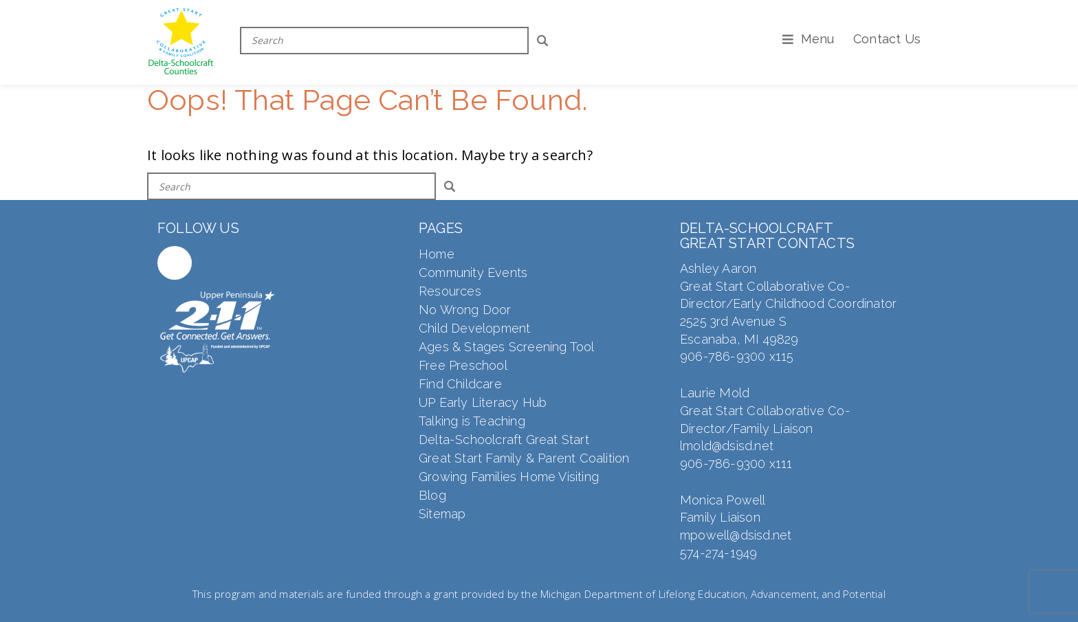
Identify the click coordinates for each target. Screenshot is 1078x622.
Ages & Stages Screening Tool (507, 347)
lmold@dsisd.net (726, 445)
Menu (818, 39)
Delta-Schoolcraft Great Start (504, 439)
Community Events (473, 272)
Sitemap (442, 514)
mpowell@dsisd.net (735, 535)
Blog (432, 495)
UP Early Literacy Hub (483, 402)
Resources (450, 291)
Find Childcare (460, 384)
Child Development (474, 328)
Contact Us (887, 39)
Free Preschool (463, 365)
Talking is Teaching (472, 421)
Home (436, 254)
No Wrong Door (465, 309)
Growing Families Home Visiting (509, 476)
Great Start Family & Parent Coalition (524, 458)
